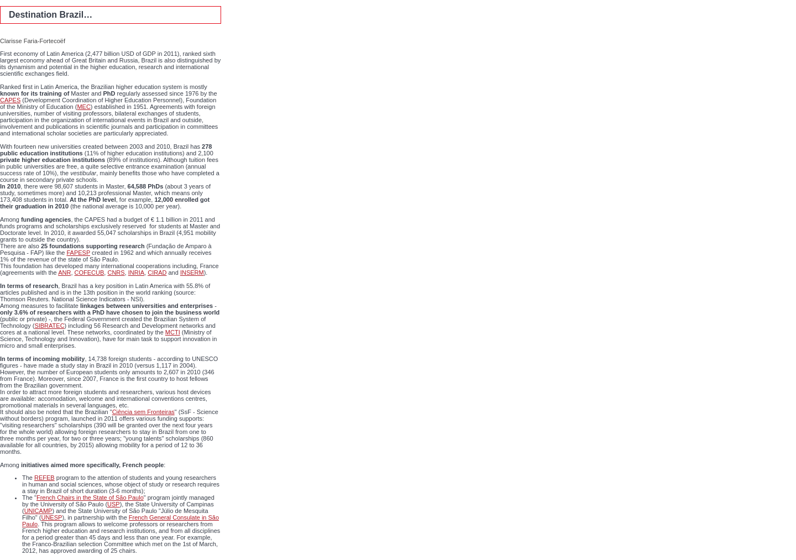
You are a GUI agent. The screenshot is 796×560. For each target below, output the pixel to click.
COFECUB (89, 272)
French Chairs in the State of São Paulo (90, 497)
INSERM (192, 272)
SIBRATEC (49, 325)
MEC (83, 106)
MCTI (172, 332)
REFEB (44, 477)
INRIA (136, 272)
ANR (64, 272)
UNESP (51, 517)
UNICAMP (38, 510)
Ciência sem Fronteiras (143, 412)
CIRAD (157, 272)
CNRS (115, 272)
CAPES (10, 100)
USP (113, 504)
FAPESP (78, 252)
